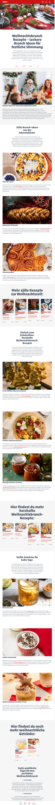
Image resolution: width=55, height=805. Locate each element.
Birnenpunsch (30, 611)
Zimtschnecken (11, 277)
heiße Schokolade (18, 662)
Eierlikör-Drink (44, 707)
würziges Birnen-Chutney (9, 487)
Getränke (30, 66)
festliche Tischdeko (30, 799)
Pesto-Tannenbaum (26, 396)
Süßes (16, 66)
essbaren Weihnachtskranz (20, 447)
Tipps (38, 66)
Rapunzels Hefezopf (45, 228)
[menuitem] (21, 803)
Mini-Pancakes (19, 186)
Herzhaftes (23, 66)
